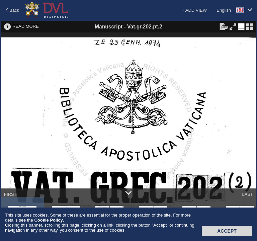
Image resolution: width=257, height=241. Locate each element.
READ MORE (25, 26)
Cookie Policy (48, 220)
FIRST (10, 194)
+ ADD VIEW (194, 10)
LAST (247, 194)
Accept (227, 231)
